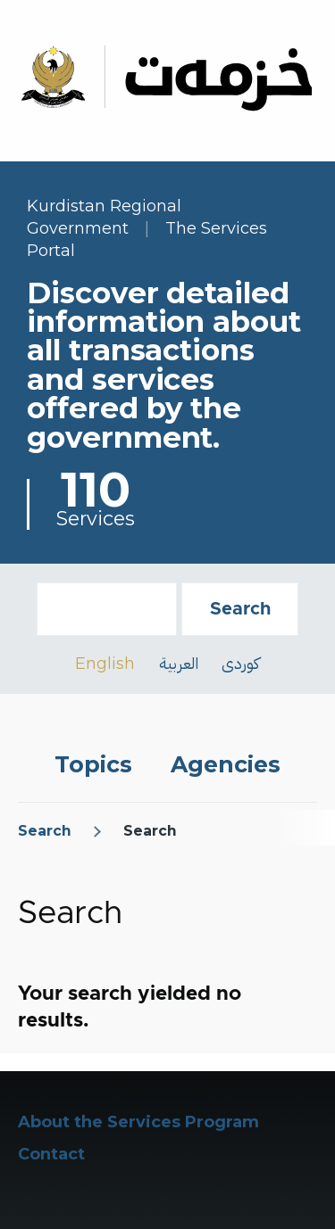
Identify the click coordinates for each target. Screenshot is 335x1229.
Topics (93, 764)
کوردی (240, 663)
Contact (51, 1154)
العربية (178, 663)
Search (44, 830)
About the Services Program (138, 1122)
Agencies (226, 764)
